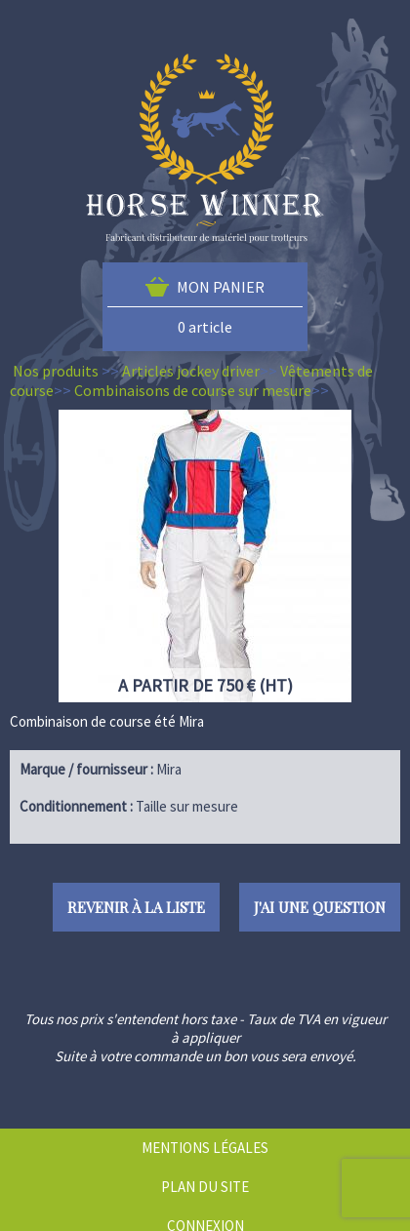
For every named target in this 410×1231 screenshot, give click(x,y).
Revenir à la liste (136, 907)
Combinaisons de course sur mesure (192, 390)
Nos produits (56, 370)
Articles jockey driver (191, 370)
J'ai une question (320, 907)
